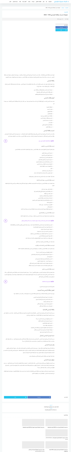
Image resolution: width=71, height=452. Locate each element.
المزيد (10, 1)
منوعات (66, 12)
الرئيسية (50, 1)
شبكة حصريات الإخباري (60, 2)
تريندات (33, 1)
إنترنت (29, 1)
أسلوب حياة (24, 1)
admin (66, 19)
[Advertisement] (28, 31)
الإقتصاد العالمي (38, 1)
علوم (43, 1)
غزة (46, 1)
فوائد (20, 1)
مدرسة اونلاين (15, 1)
